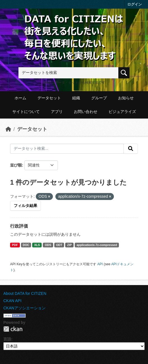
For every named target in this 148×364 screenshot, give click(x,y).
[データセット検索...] (67, 149)
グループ (99, 98)
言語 (7, 339)
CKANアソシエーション (24, 308)
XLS (37, 245)
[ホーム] (8, 129)
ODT (59, 245)
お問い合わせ (85, 111)
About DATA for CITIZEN (24, 293)
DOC (26, 245)
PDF (15, 245)
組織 (76, 98)
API (100, 264)
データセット (49, 98)
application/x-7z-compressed (97, 245)
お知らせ (126, 98)
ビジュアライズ (122, 111)
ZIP (69, 245)
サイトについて (26, 111)
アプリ (57, 111)
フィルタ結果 (25, 205)
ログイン (134, 4)
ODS (48, 245)
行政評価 (19, 226)
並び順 (16, 165)
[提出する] (130, 149)
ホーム (20, 98)
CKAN (12, 329)
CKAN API (12, 300)
